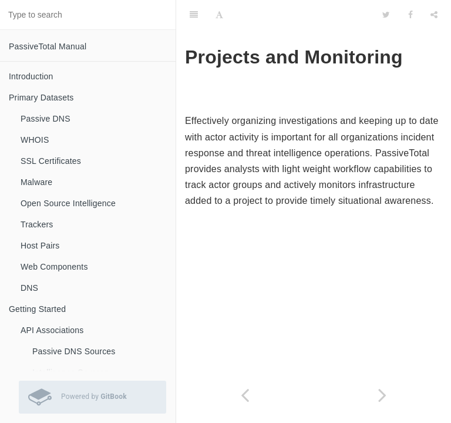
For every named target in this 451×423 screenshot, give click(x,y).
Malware (36, 182)
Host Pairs (40, 245)
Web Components (54, 266)
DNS (29, 288)
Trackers (37, 224)
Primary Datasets (41, 97)
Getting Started (37, 309)
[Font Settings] (219, 14)
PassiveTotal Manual (47, 46)
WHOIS (35, 140)
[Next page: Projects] (382, 395)
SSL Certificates (51, 161)
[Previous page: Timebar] (245, 395)
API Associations (52, 330)
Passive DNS (45, 118)
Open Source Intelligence (68, 203)
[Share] (434, 14)
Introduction (31, 76)
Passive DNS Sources (74, 351)
